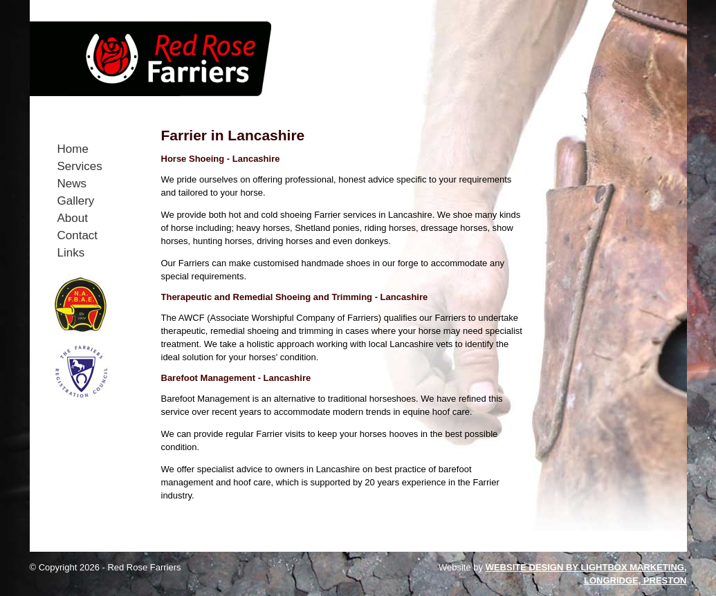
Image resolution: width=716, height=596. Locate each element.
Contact (77, 235)
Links (71, 252)
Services (79, 166)
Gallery (76, 200)
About (72, 218)
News (72, 183)
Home (73, 149)
